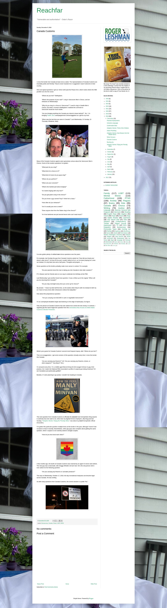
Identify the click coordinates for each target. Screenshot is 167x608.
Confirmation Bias (112, 125)
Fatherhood (109, 198)
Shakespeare (120, 238)
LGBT (58, 523)
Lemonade (110, 238)
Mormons (117, 212)
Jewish (115, 233)
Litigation (124, 214)
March (109, 169)
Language (107, 210)
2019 (107, 114)
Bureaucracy (45, 523)
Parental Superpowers (113, 120)
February (110, 172)
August (109, 157)
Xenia (127, 242)
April (108, 166)
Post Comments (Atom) (51, 587)
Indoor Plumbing (111, 130)
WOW (62, 523)
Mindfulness (127, 231)
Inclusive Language (112, 123)
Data (125, 219)
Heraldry (123, 243)
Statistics (116, 243)
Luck (129, 243)
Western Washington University (113, 234)
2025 (107, 98)
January (109, 174)
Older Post (94, 584)
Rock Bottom (124, 233)
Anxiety (113, 201)
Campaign (119, 240)
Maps (112, 240)
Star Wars (108, 245)
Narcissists (109, 242)
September (110, 154)
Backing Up (110, 142)
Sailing (114, 245)
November (110, 149)
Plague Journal (120, 223)
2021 (107, 108)
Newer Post (40, 584)
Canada (51, 523)
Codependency (121, 221)
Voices (121, 242)
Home (67, 584)
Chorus (121, 205)
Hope (113, 216)
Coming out (126, 229)
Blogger (91, 598)
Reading (127, 212)
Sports (116, 242)
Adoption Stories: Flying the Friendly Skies (56, 421)
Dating (109, 231)
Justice (121, 208)
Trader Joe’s (51, 115)
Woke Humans (111, 137)
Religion (109, 236)
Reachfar (50, 10)
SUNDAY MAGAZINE (111, 185)
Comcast (127, 240)
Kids (123, 203)
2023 (107, 103)
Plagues (126, 201)
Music (121, 216)
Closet (54, 523)
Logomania (126, 218)
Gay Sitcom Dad (113, 219)
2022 (107, 106)
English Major (112, 214)
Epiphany (117, 231)
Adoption (107, 221)
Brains (112, 203)
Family (107, 193)
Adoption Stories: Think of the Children (118, 128)
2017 (107, 177)
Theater (106, 223)
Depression (108, 225)
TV (117, 225)
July (108, 159)
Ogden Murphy (112, 218)
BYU (125, 225)
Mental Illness (112, 196)
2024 (107, 101)
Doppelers (107, 227)
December (110, 118)
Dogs (128, 216)
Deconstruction (107, 243)
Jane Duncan (119, 236)
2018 (107, 116)
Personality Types (110, 229)
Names (108, 233)
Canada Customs (112, 139)
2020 (107, 111)
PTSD (127, 198)
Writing (107, 208)
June (108, 162)
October (109, 152)
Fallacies (127, 234)
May (108, 164)
